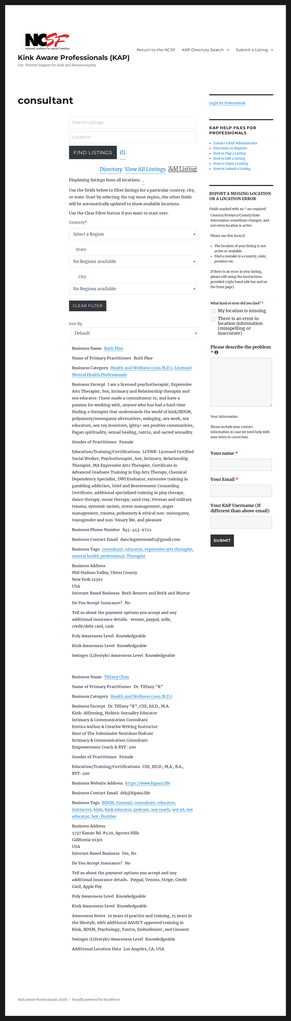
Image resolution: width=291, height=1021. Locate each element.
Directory (111, 169)
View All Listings (145, 169)
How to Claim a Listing (230, 164)
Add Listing (182, 169)
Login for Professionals (227, 103)
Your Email (225, 479)
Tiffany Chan (116, 676)
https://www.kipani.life (147, 783)
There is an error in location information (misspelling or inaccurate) (240, 326)
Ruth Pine (113, 348)
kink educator (118, 809)
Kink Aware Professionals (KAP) (74, 57)
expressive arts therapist (168, 549)
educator (133, 549)
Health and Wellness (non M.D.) (141, 367)
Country (78, 222)
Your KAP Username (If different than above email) (240, 508)
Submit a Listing (252, 50)
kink (98, 809)
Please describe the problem (241, 349)
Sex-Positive (103, 816)
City (82, 276)
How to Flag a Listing (229, 153)
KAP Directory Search (203, 50)
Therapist (136, 556)
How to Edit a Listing (229, 158)
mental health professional (98, 556)
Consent (124, 802)
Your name (224, 453)
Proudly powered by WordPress (96, 1000)
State (81, 249)
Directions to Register (230, 148)
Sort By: (76, 324)
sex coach (160, 809)
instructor (81, 809)
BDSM (108, 802)
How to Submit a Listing (232, 169)
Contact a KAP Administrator (235, 143)
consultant (112, 549)
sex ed (178, 809)
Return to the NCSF (156, 50)
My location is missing (242, 310)
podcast (141, 809)
